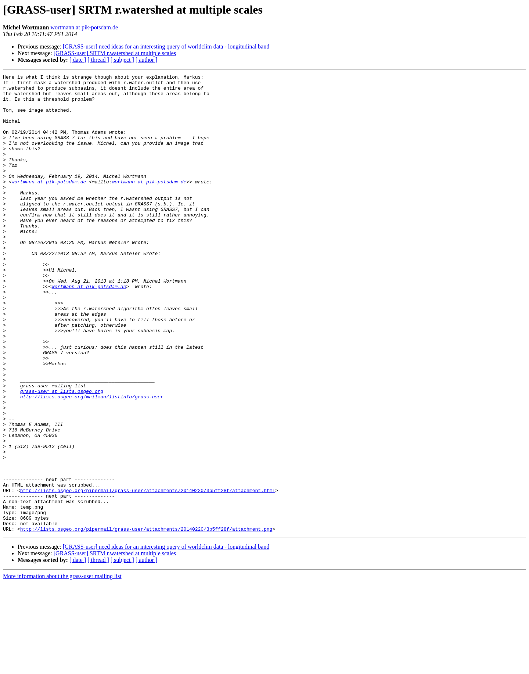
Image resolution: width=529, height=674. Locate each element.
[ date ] (77, 60)
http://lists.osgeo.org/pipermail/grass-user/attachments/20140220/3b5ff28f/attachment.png (146, 620)
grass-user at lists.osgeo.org (61, 455)
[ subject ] (122, 60)
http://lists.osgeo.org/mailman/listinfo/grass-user (91, 461)
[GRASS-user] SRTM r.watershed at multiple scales (115, 53)
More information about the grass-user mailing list (62, 667)
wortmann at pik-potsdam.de (84, 27)
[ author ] (147, 60)
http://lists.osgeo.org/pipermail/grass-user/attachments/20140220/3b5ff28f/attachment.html (147, 574)
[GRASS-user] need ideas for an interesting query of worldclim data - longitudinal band (166, 46)
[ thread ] (98, 60)
